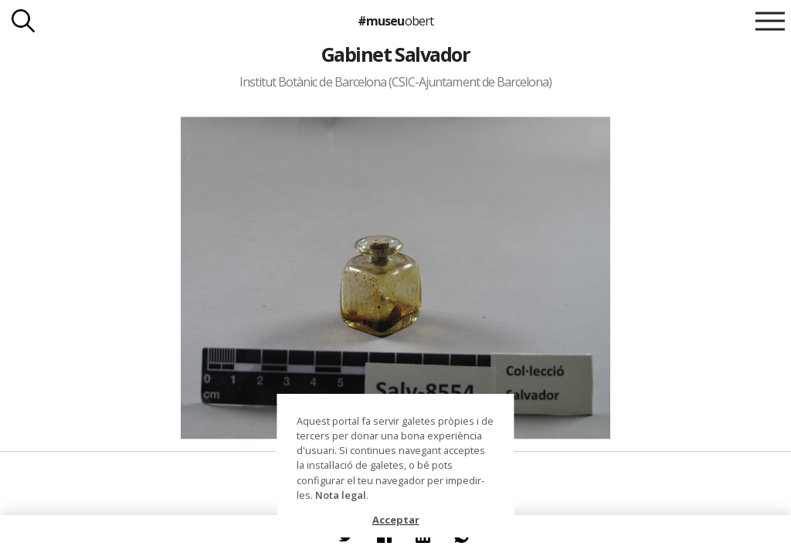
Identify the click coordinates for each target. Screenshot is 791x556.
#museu (395, 20)
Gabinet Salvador (395, 54)
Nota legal (340, 495)
